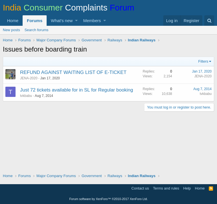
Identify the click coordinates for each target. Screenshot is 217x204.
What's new (62, 20)
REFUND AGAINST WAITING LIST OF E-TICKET (73, 72)
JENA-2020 (28, 78)
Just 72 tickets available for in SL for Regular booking (76, 90)
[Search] (209, 20)
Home (12, 20)
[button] (76, 20)
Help (187, 188)
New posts (11, 30)
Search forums (37, 30)
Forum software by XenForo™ (108, 199)
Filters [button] (203, 61)
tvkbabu (26, 96)
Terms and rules (166, 188)
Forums (34, 20)
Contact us (140, 188)
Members (92, 20)
